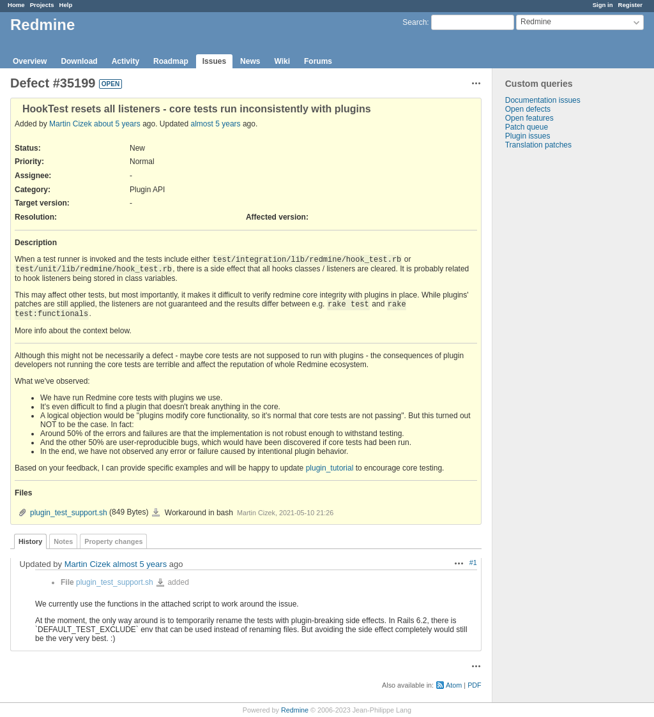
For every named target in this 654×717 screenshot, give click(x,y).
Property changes (113, 541)
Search (414, 22)
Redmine (294, 710)
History (30, 541)
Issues (214, 61)
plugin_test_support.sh (68, 512)
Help (66, 4)
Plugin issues (528, 136)
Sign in (603, 4)
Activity (125, 61)
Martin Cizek (70, 123)
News (250, 61)
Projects (42, 4)
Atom (454, 685)
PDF (475, 685)
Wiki (282, 61)
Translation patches (538, 144)
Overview (30, 61)
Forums (318, 61)
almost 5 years (216, 123)
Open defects (528, 109)
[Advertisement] (556, 349)
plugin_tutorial (330, 468)
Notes (63, 541)
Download (79, 61)
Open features (529, 118)
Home (16, 4)
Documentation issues (543, 100)
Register (630, 4)
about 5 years (117, 123)
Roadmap (170, 61)
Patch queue (526, 127)
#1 (473, 562)
